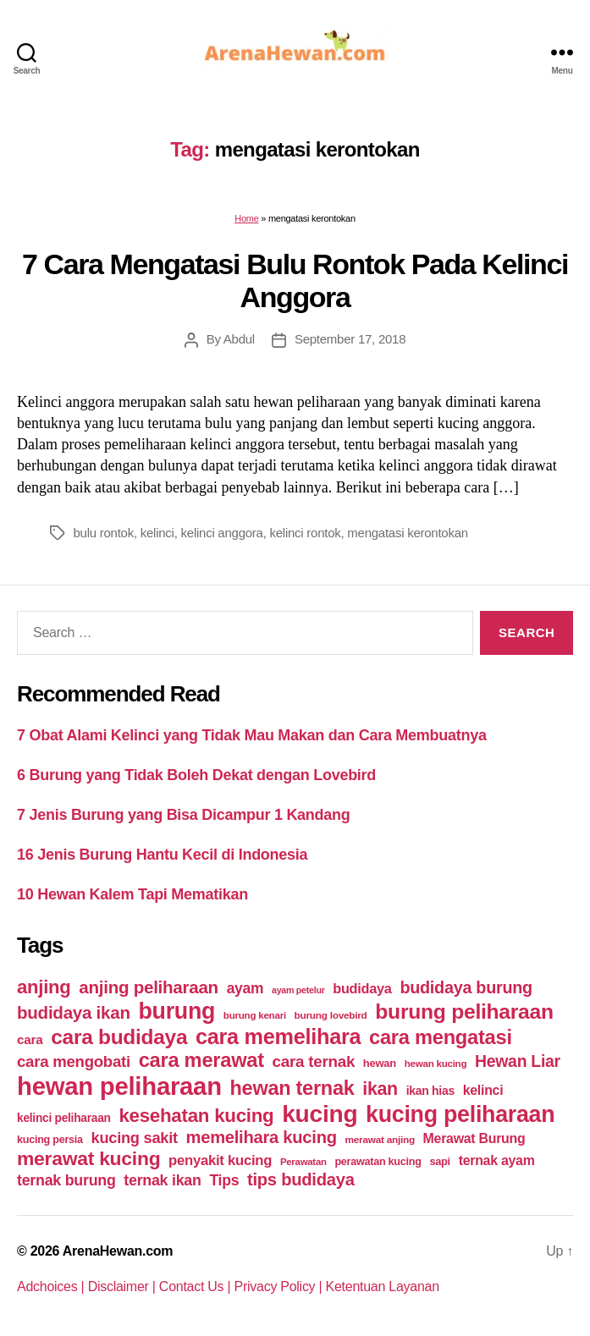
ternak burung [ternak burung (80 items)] (66, 1180)
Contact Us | (196, 1286)
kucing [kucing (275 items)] (319, 1114)
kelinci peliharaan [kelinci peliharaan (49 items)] (64, 1118)
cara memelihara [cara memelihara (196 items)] (278, 1036)
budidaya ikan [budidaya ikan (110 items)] (73, 1012)
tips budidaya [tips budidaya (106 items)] (301, 1179)
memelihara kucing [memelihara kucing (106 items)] (261, 1137)
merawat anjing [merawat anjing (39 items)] (380, 1140)
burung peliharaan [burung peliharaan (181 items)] (464, 1011)
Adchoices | (52, 1286)
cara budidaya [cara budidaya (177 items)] (119, 1036)
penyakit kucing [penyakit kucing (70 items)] (220, 1160)
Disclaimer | (123, 1286)
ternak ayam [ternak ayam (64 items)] (497, 1160)
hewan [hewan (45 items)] (379, 1063)
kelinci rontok (305, 532)
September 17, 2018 (350, 339)
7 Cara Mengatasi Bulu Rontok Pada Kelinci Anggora (295, 280)
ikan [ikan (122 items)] (380, 1089)
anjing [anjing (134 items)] (44, 987)
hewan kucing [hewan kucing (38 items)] (436, 1063)
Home (246, 218)
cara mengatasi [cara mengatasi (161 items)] (440, 1037)
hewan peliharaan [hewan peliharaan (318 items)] (119, 1086)
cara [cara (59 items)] (29, 1039)
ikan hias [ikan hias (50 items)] (430, 1090)
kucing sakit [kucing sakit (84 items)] (134, 1137)
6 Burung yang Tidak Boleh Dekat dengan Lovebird (196, 775)
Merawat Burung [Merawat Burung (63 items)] (474, 1138)
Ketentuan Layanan (382, 1286)
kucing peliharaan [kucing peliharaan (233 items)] (460, 1114)
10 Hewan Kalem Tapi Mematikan (132, 894)
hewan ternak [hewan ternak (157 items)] (292, 1088)
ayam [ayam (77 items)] (245, 988)
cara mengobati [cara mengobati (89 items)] (73, 1061)
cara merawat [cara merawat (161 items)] (201, 1060)
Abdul (239, 339)
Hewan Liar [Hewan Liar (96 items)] (517, 1061)
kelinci (157, 532)
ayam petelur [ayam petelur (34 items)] (298, 990)
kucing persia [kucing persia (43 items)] (50, 1140)
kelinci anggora (222, 532)
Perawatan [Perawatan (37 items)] (303, 1162)
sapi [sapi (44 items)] (439, 1161)
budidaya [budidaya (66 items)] (362, 988)
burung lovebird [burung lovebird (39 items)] (331, 1015)
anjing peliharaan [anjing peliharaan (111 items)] (148, 987)
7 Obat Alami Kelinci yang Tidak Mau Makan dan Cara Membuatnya (252, 735)
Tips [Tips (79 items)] (224, 1180)
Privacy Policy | (280, 1286)
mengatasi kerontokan (407, 532)
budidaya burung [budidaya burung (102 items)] (466, 987)
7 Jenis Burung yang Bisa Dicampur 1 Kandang (183, 814)
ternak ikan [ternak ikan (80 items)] (162, 1180)
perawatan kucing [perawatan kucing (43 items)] (377, 1162)
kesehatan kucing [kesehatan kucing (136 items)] (196, 1115)
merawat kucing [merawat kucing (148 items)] (88, 1158)
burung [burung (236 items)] (176, 1011)
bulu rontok (104, 532)
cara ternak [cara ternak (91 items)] (314, 1061)
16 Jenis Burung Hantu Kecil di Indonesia (162, 854)
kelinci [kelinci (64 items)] (483, 1090)
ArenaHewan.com (118, 1251)
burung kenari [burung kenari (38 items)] (254, 1014)
